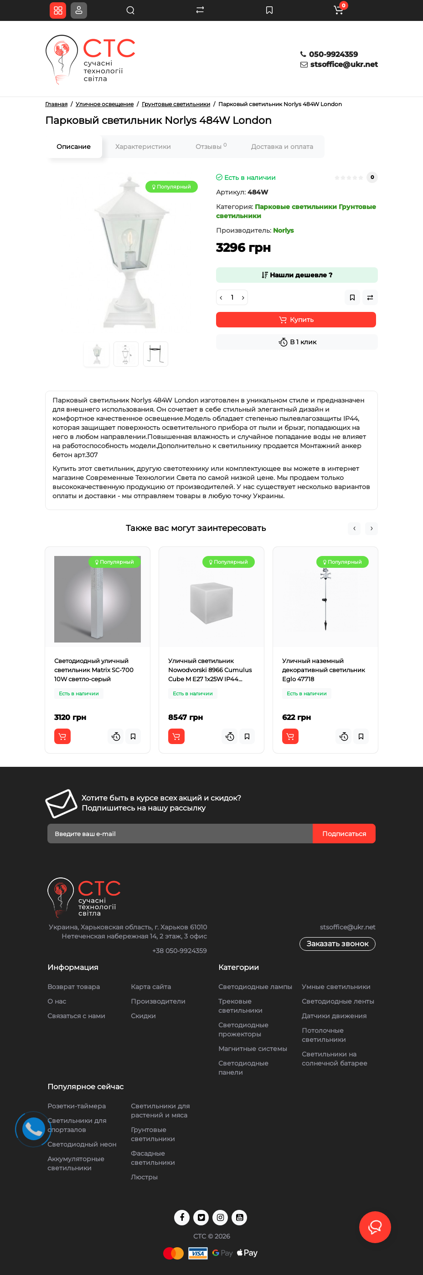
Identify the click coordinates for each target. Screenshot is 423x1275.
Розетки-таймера (76, 1106)
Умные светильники (336, 987)
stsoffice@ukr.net (339, 64)
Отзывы (211, 146)
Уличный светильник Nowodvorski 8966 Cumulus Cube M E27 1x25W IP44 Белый (210, 670)
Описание (74, 147)
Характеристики (143, 147)
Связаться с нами (76, 1016)
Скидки (143, 1016)
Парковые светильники (296, 207)
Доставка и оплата (282, 147)
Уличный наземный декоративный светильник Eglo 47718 (323, 670)
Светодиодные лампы (255, 987)
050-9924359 (329, 54)
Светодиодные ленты (338, 1001)
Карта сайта (151, 987)
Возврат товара (73, 987)
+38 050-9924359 (179, 951)
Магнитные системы (252, 1049)
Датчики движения (334, 1016)
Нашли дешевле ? (297, 275)
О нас (56, 1001)
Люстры (144, 1177)
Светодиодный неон (81, 1144)
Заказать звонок (337, 943)
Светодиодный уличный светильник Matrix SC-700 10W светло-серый (94, 670)
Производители (158, 1001)
